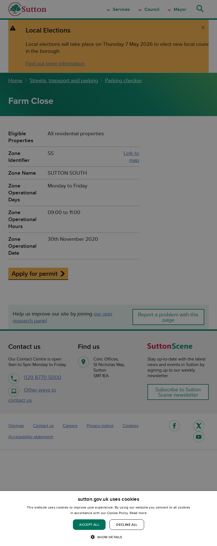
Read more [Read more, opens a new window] (138, 512)
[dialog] (108, 518)
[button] (108, 536)
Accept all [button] (89, 524)
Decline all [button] (126, 524)
